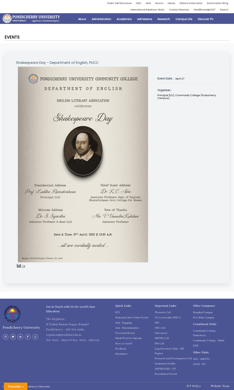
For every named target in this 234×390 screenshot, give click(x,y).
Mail (148, 3)
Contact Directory (179, 9)
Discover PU (205, 19)
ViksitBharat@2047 (205, 9)
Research (164, 19)
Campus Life (184, 19)
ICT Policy (194, 386)
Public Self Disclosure (119, 3)
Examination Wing (217, 3)
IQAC (139, 3)
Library (171, 3)
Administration (101, 19)
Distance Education (191, 3)
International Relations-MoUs (147, 9)
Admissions (144, 19)
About (82, 19)
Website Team (220, 386)
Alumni (159, 3)
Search (224, 9)
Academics (124, 19)
